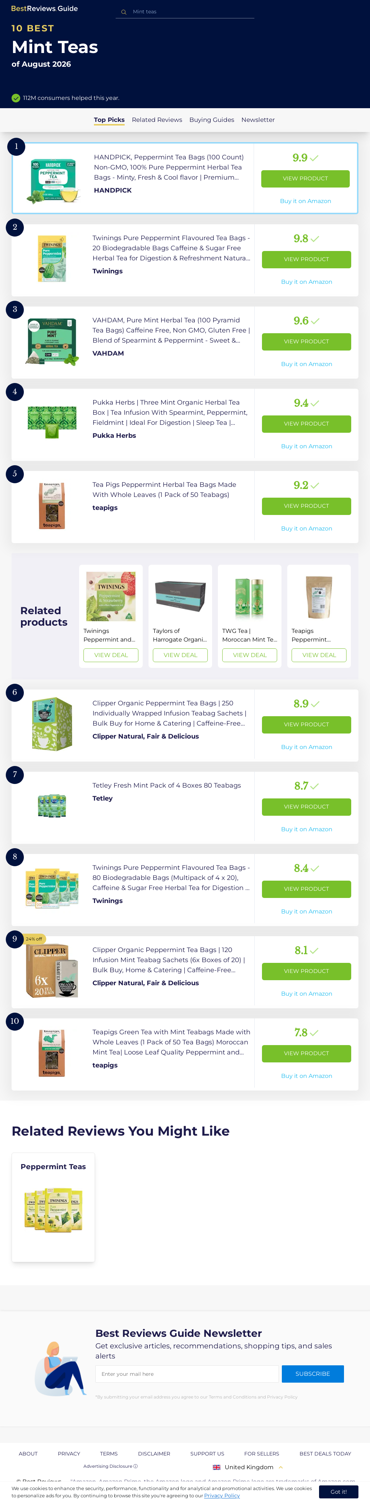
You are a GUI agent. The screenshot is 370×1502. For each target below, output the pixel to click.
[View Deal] (111, 616)
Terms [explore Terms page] (109, 1453)
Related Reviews (157, 119)
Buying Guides (211, 119)
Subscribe (313, 1373)
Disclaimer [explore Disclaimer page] (154, 1453)
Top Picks (109, 119)
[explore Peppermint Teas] (53, 1207)
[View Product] (185, 178)
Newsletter (258, 119)
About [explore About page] (28, 1453)
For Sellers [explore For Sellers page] (261, 1453)
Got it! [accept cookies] (339, 1491)
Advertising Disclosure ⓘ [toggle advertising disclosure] (110, 1466)
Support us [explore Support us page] (207, 1453)
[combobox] (185, 11)
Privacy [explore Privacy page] (69, 1453)
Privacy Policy (222, 1495)
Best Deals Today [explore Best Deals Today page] (325, 1453)
